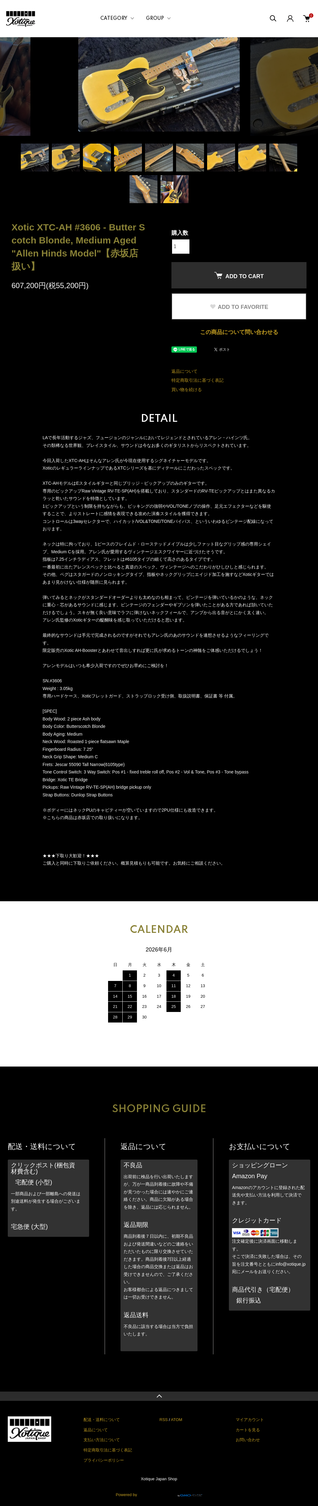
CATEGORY (113, 18)
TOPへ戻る (159, 1396)
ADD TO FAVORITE (239, 307)
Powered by (159, 1491)
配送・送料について (102, 1419)
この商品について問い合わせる (239, 332)
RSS (164, 1419)
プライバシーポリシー (104, 1460)
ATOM (176, 1419)
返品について (184, 371)
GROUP (155, 18)
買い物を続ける (186, 389)
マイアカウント (250, 1419)
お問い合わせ (248, 1439)
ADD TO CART (239, 275)
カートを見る (248, 1430)
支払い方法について (102, 1439)
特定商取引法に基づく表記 (197, 380)
